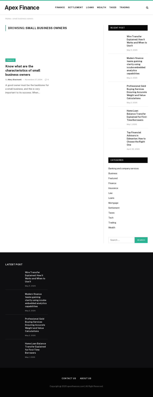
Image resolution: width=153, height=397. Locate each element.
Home (8, 19)
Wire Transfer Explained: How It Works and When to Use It (137, 41)
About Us (85, 378)
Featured (113, 178)
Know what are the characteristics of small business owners (22, 70)
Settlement (75, 7)
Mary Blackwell (15, 79)
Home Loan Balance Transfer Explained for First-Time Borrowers (137, 115)
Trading (125, 7)
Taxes (112, 7)
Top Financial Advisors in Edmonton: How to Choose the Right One (136, 138)
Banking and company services (123, 168)
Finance (60, 7)
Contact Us (69, 378)
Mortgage (113, 203)
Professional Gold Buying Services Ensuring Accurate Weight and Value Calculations (137, 92)
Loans (90, 7)
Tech (110, 218)
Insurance (113, 188)
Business (112, 173)
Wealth (101, 7)
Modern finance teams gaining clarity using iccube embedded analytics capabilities (136, 66)
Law (110, 193)
